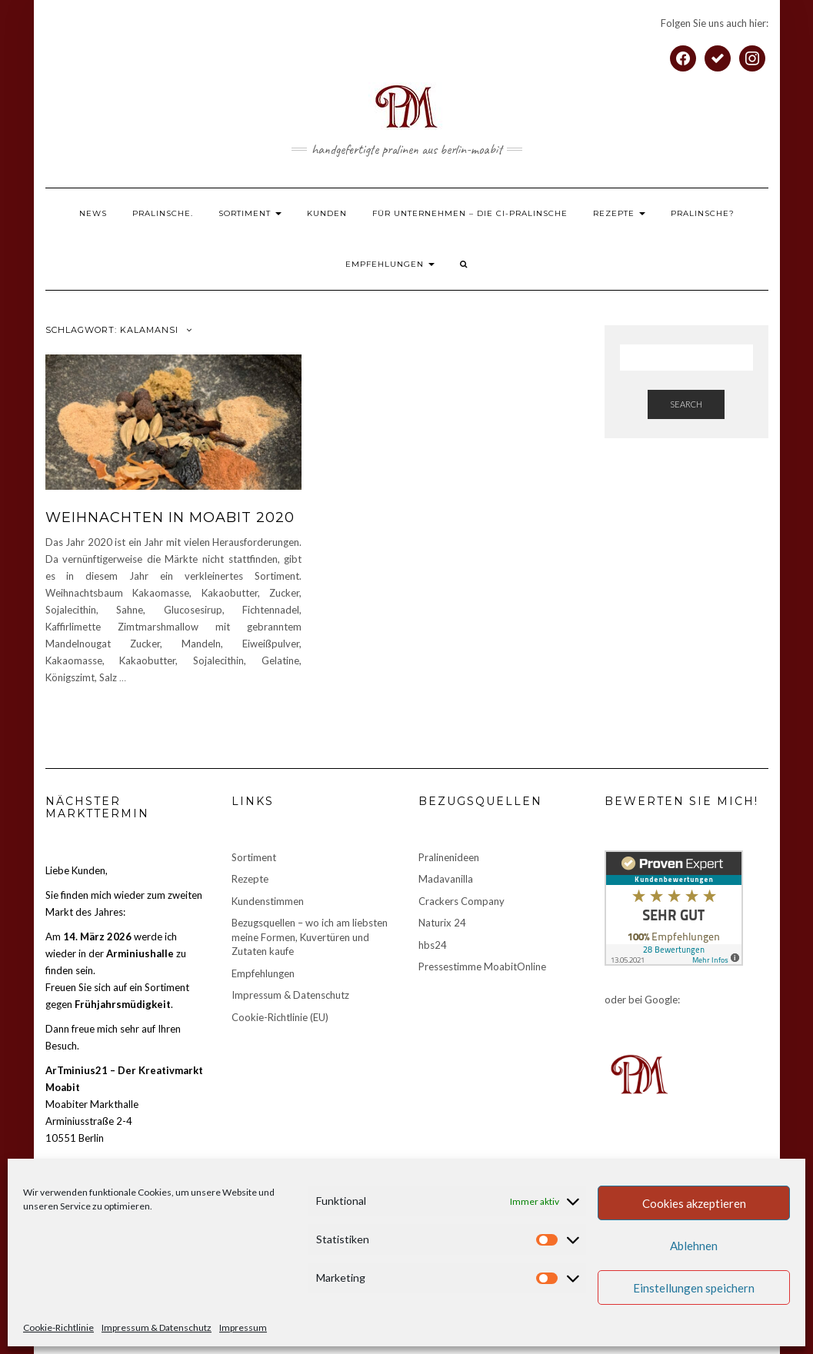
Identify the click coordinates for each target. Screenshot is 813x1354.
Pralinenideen (448, 857)
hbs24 (432, 945)
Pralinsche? (703, 213)
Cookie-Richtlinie (58, 1327)
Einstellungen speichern (694, 1288)
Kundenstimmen (268, 901)
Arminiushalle (140, 953)
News (93, 213)
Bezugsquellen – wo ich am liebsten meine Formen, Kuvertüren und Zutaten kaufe (310, 937)
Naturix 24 (442, 923)
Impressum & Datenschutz (157, 1327)
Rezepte (619, 213)
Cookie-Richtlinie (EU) (280, 1017)
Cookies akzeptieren (694, 1203)
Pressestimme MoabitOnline (482, 966)
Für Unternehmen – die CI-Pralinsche (470, 213)
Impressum (243, 1327)
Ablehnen (694, 1246)
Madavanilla (445, 879)
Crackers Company (461, 901)
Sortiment (250, 213)
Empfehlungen (390, 264)
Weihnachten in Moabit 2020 (170, 517)
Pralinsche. (162, 213)
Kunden (327, 213)
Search (686, 404)
